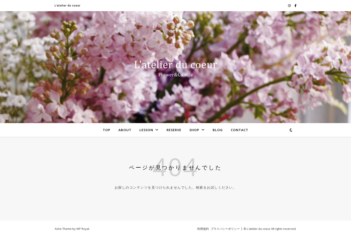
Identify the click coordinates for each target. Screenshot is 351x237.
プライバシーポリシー (225, 229)
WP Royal (82, 229)
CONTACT (239, 130)
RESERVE (174, 130)
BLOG (218, 130)
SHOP (194, 130)
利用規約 (203, 229)
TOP (106, 130)
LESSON (146, 130)
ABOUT (124, 130)
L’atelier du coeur (68, 5)
